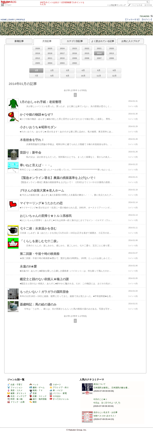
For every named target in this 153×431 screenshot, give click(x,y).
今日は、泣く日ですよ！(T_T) (106, 403)
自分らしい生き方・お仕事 (105, 412)
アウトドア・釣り (59, 387)
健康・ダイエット (16, 393)
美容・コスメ (14, 390)
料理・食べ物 (14, 399)
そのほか (8, 5)
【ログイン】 (147, 19)
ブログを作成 (136, 5)
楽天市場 (148, 5)
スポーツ (55, 384)
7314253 (145, 16)
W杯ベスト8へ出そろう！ (105, 416)
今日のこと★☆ (100, 399)
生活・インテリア (16, 396)
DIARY (12, 19)
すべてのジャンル (59, 399)
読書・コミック (38, 396)
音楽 (33, 393)
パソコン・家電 (58, 393)
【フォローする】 (132, 19)
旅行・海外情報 (38, 399)
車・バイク (56, 390)
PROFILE (20, 19)
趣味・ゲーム (37, 387)
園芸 (33, 402)
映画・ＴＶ (36, 390)
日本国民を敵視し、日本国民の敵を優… (111, 387)
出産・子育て (14, 384)
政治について (100, 384)
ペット (34, 384)
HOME (4, 19)
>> (116, 5)
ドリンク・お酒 (15, 402)
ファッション (14, 387)
